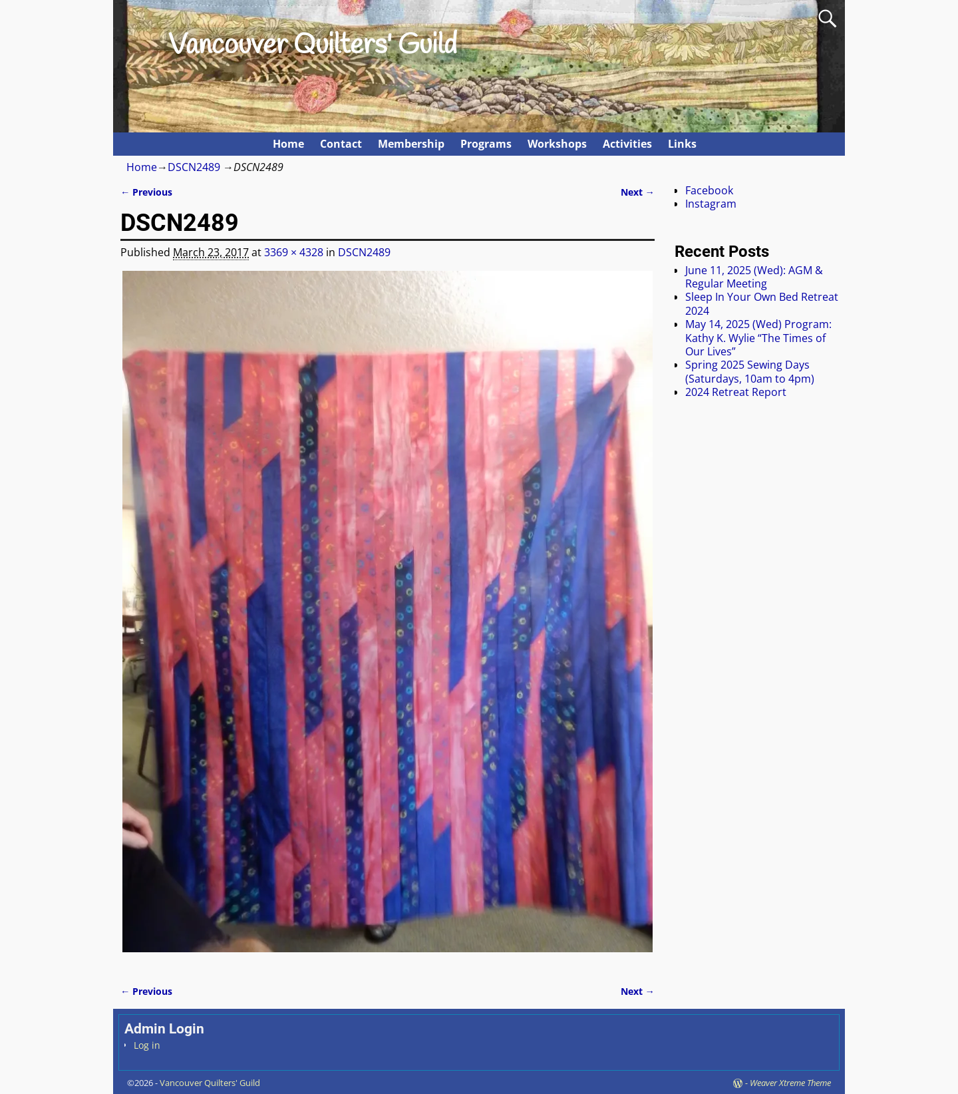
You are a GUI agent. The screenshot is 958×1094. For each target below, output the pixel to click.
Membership (411, 143)
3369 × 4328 (293, 252)
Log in (147, 1045)
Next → (638, 192)
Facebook (709, 190)
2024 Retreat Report (735, 392)
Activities (627, 143)
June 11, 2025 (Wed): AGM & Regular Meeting (754, 277)
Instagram (710, 203)
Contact (341, 143)
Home (288, 143)
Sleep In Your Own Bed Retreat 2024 (761, 303)
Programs (486, 143)
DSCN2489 (194, 167)
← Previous (146, 192)
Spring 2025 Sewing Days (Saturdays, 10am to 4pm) (749, 371)
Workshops (557, 143)
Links (682, 143)
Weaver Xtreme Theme (790, 1083)
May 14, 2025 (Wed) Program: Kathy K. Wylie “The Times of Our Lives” (758, 338)
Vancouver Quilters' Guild (312, 46)
